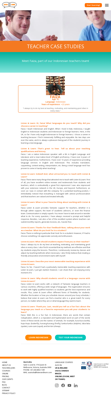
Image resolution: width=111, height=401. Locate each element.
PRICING (5, 376)
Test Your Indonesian (70, 337)
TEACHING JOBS (8, 368)
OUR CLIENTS (7, 379)
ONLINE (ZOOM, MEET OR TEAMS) (65, 377)
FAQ (3, 382)
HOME (4, 362)
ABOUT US (6, 365)
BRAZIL (58, 373)
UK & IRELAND (61, 368)
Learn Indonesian (38, 337)
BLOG (4, 385)
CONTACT (6, 387)
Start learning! (93, 5)
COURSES (6, 370)
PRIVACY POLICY (8, 393)
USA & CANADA (62, 370)
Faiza (55, 96)
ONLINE (5, 373)
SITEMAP (5, 390)
